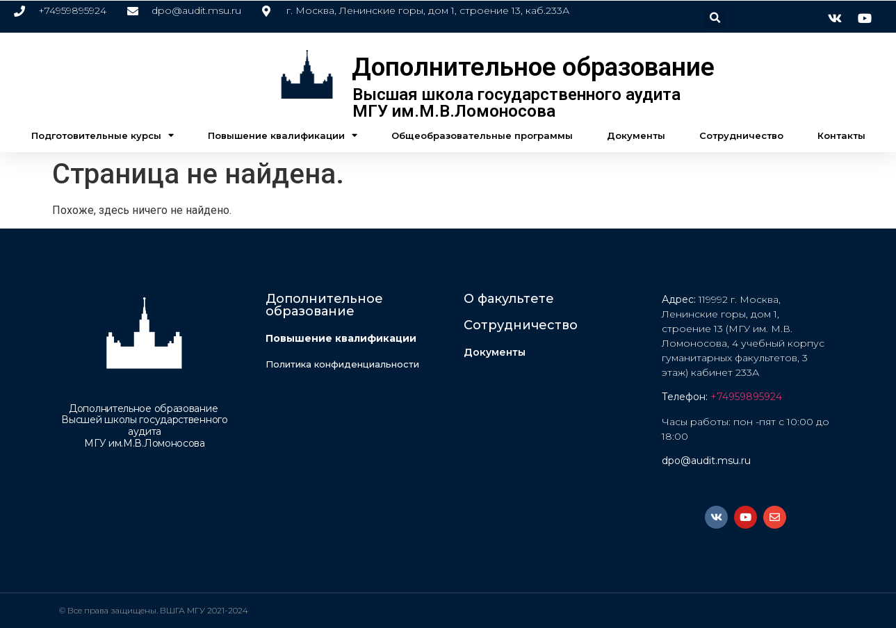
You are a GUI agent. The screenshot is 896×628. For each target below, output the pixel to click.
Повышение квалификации (282, 135)
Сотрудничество (741, 135)
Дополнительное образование (533, 67)
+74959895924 (746, 396)
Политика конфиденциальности (342, 364)
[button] (715, 17)
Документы (636, 135)
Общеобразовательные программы (482, 135)
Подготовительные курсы (102, 135)
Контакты (841, 135)
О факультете (509, 298)
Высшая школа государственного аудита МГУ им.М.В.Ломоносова (516, 103)
